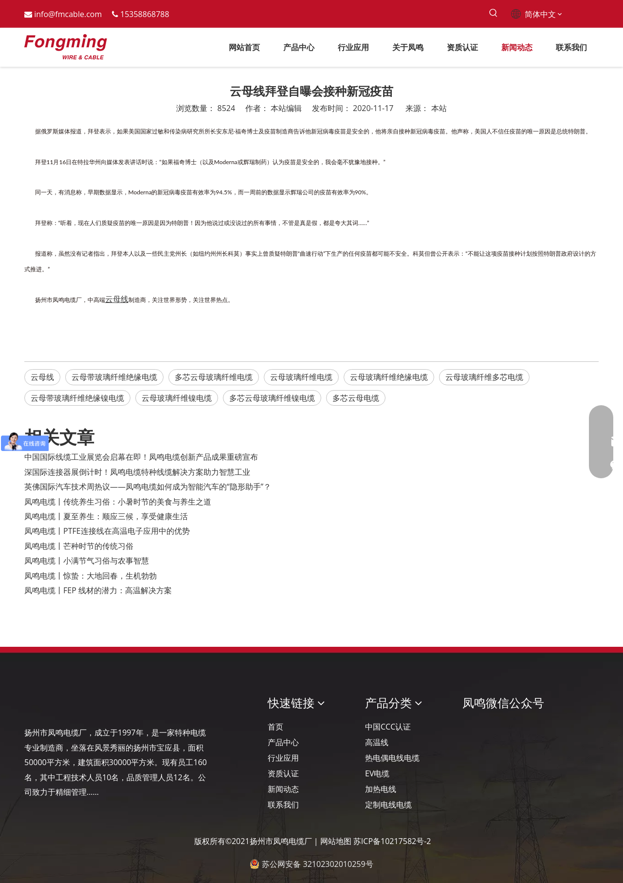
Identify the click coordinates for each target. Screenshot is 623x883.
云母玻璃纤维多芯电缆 (484, 377)
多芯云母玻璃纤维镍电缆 (272, 398)
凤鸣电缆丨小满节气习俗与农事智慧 (86, 560)
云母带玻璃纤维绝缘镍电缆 (77, 398)
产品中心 (283, 742)
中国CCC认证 (388, 726)
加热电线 (380, 789)
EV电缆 (377, 773)
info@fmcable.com (68, 14)
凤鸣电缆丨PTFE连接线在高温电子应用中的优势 (107, 531)
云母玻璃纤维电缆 (301, 377)
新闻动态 (283, 789)
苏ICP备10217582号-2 (392, 841)
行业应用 (283, 757)
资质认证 (283, 773)
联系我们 (283, 804)
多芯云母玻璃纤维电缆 (214, 377)
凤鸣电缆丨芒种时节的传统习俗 (78, 546)
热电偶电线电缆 (392, 757)
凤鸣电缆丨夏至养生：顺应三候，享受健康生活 (106, 516)
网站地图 (335, 841)
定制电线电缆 (388, 804)
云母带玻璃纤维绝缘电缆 (114, 377)
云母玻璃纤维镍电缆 (177, 398)
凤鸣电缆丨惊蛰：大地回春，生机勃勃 (90, 575)
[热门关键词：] (493, 13)
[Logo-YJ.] (32, 703)
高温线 (376, 742)
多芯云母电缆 (355, 398)
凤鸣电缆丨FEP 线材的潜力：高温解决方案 (98, 590)
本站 (439, 108)
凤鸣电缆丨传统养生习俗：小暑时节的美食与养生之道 (117, 501)
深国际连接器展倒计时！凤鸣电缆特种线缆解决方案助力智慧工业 (137, 472)
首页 (275, 726)
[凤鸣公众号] (470, 729)
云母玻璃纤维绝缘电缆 (389, 377)
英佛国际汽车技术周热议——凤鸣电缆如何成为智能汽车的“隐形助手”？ (147, 486)
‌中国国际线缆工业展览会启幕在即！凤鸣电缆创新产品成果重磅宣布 (141, 456)
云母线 (42, 377)
